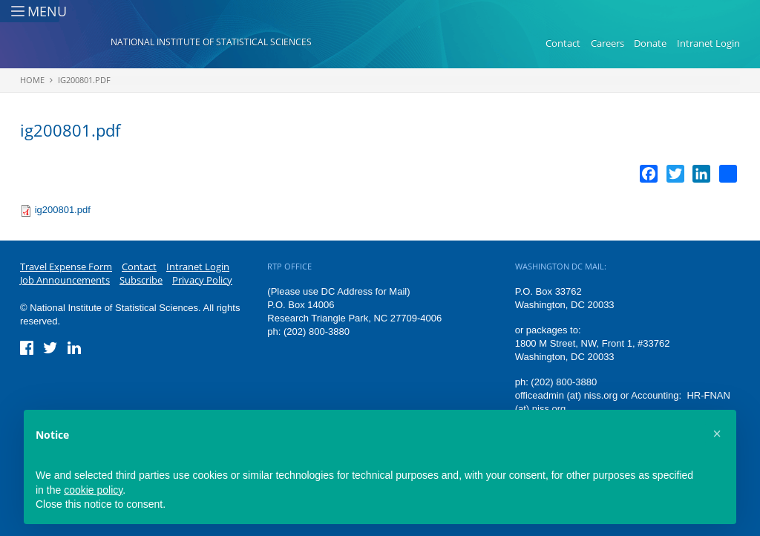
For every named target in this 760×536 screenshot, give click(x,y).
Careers (607, 43)
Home (32, 79)
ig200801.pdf (84, 79)
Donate (650, 43)
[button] (717, 433)
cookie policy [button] (93, 490)
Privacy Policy (202, 280)
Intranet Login (708, 43)
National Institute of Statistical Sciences (211, 42)
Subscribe (141, 280)
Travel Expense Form (66, 266)
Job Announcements (65, 280)
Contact (563, 43)
